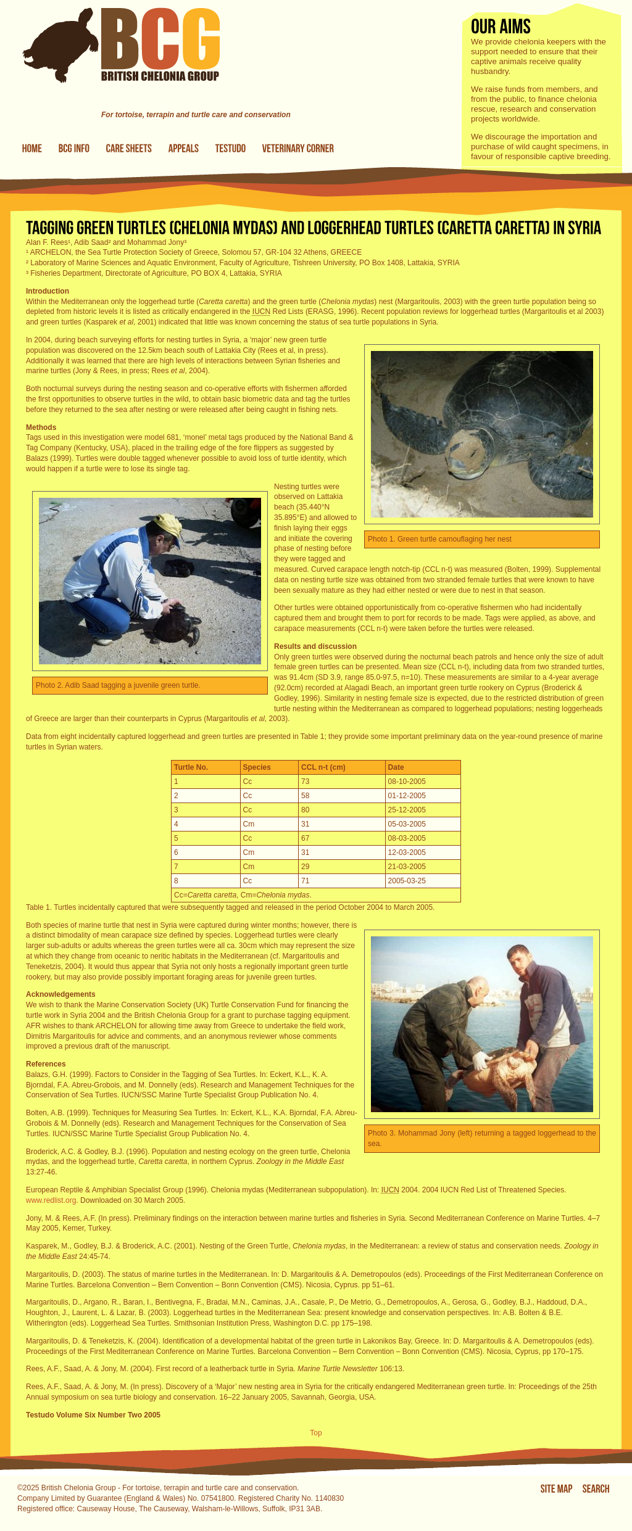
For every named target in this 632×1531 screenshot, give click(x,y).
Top (316, 1433)
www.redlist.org (51, 1200)
